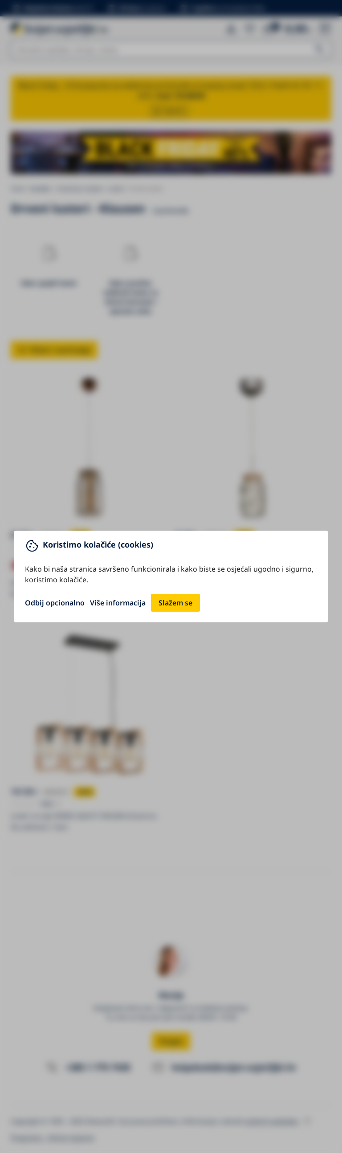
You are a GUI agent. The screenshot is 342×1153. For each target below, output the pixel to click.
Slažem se (175, 603)
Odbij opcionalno (55, 603)
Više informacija (118, 603)
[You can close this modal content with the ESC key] (171, 576)
